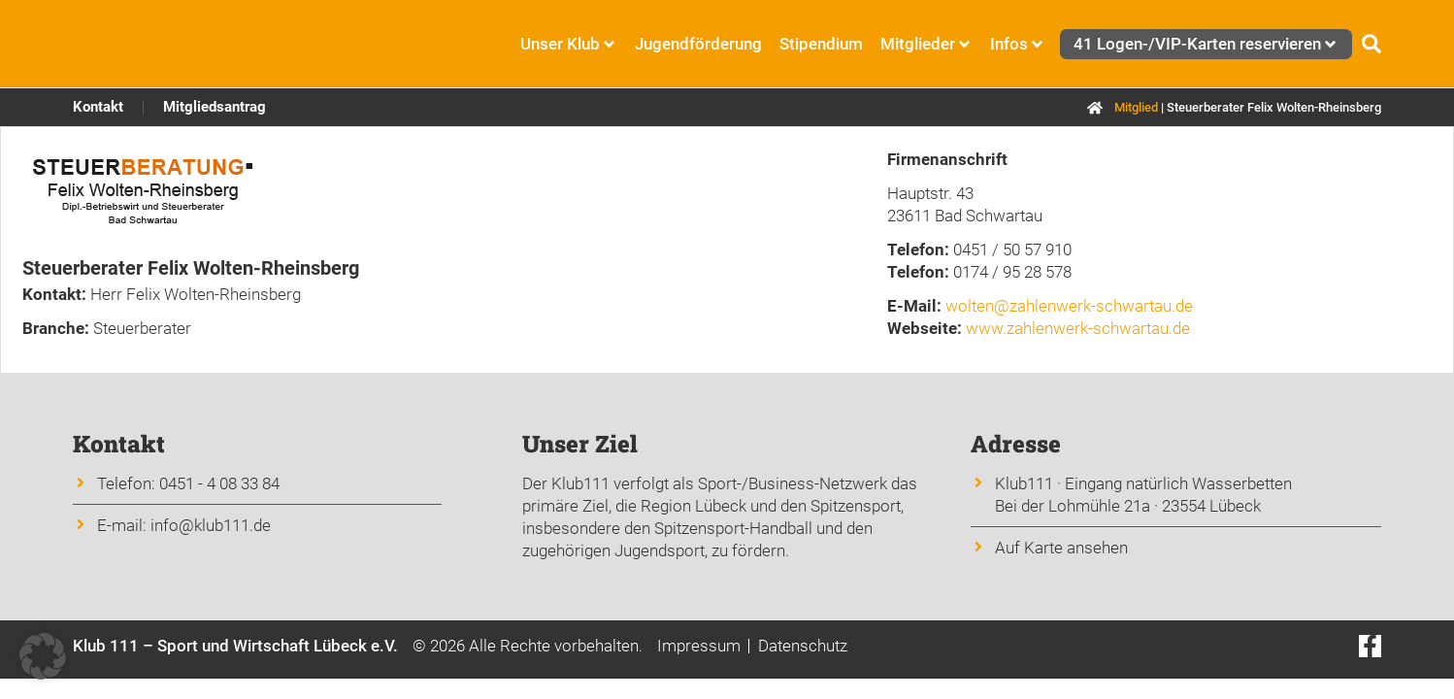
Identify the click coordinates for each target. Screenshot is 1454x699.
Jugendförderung (698, 43)
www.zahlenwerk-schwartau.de (1078, 328)
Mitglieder (926, 43)
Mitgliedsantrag (214, 107)
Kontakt (98, 107)
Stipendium (821, 43)
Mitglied (1136, 107)
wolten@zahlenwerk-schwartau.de (1069, 306)
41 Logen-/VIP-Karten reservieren (1206, 43)
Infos (1017, 43)
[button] (42, 656)
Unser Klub (568, 43)
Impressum (699, 645)
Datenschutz (802, 645)
